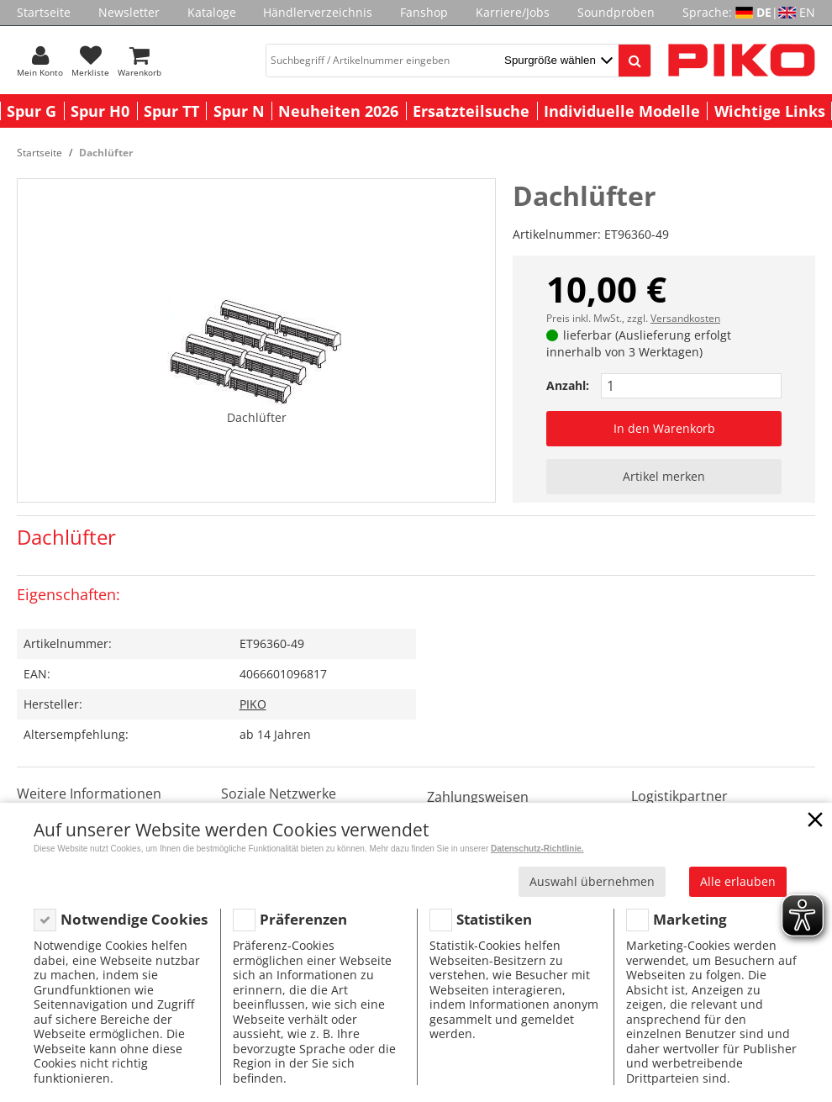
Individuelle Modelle (622, 111)
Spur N (239, 111)
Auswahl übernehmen (592, 881)
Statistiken (494, 919)
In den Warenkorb (664, 428)
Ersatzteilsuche (471, 111)
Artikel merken (664, 476)
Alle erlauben (738, 881)
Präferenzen (303, 919)
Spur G (31, 111)
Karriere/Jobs (513, 12)
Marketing (690, 919)
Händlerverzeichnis (317, 12)
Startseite (44, 12)
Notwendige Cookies (134, 919)
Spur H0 (100, 111)
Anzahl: (567, 385)
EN (807, 12)
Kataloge (211, 12)
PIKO (253, 704)
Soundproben (616, 12)
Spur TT (171, 111)
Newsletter (129, 12)
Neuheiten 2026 (338, 111)
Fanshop (424, 12)
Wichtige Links (769, 111)
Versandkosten (685, 318)
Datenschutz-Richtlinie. (537, 848)
